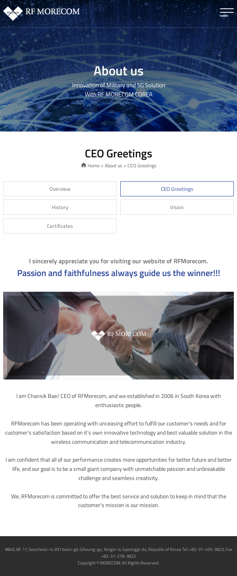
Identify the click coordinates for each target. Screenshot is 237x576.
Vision (177, 207)
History (60, 207)
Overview (60, 189)
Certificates (60, 226)
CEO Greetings (177, 189)
